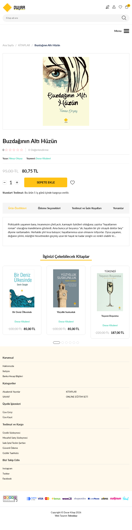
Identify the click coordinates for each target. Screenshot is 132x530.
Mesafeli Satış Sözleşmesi (15, 437)
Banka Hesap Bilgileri (13, 376)
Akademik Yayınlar (11, 391)
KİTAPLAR (24, 45)
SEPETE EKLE (46, 182)
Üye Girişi (7, 412)
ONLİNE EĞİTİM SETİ (77, 396)
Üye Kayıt (7, 417)
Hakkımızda (8, 366)
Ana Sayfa (8, 45)
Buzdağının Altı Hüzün (47, 45)
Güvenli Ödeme (10, 448)
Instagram (7, 468)
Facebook (7, 478)
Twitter (6, 473)
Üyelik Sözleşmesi (11, 432)
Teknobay (72, 515)
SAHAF (6, 396)
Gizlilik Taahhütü (11, 453)
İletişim (6, 371)
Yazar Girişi (107, 7)
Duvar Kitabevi (43, 158)
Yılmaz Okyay (16, 158)
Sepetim (128, 6)
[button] (56, 342)
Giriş (114, 7)
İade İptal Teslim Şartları (14, 443)
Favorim (120, 7)
